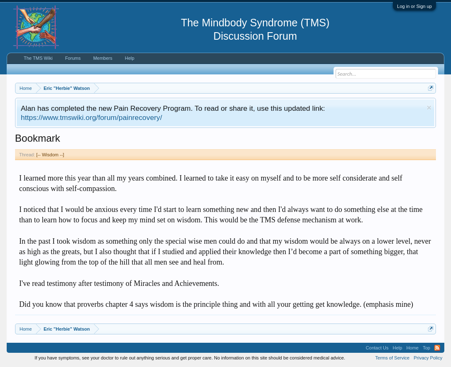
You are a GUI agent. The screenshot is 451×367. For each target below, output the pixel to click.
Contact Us (377, 347)
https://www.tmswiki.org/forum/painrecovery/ (91, 117)
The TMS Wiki (38, 58)
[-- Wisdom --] (50, 154)
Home (412, 347)
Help (130, 58)
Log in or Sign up (414, 6)
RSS (437, 348)
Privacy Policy (428, 357)
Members (102, 58)
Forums (73, 58)
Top (426, 347)
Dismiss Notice (429, 107)
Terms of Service (392, 357)
